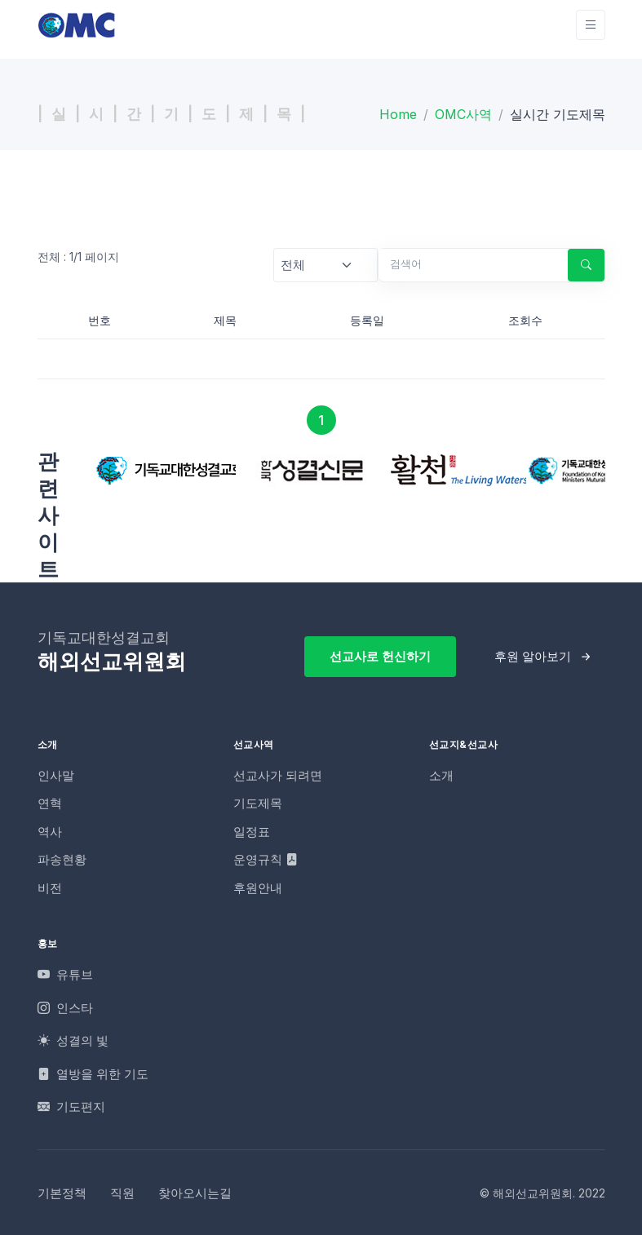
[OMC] (77, 24)
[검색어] (467, 264)
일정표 (251, 831)
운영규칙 (265, 859)
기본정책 (62, 1193)
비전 (50, 888)
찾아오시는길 (195, 1193)
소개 (441, 775)
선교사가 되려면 (277, 775)
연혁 (50, 803)
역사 (50, 831)
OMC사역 (463, 114)
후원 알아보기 (532, 656)
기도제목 (257, 803)
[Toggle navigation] (590, 25)
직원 (122, 1193)
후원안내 (257, 888)
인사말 (56, 775)
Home (398, 114)
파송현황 (62, 859)
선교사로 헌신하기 (380, 656)
